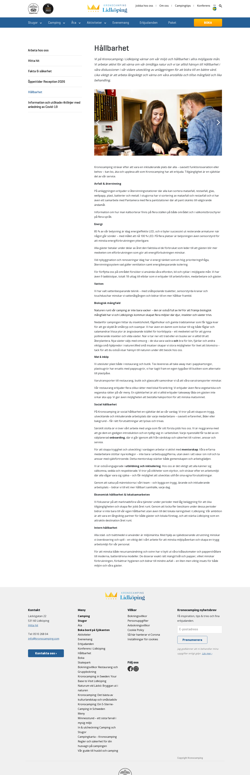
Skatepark (84, 662)
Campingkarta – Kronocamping (97, 737)
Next (218, 122)
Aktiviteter (94, 23)
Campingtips (183, 5)
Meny (81, 713)
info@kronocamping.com (43, 638)
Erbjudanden (149, 23)
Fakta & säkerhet (40, 71)
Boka (81, 658)
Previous (98, 122)
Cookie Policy (136, 630)
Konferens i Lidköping (91, 648)
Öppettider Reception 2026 (46, 82)
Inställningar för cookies (143, 639)
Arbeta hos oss (38, 50)
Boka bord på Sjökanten (94, 630)
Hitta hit (33, 61)
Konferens (203, 5)
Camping (54, 23)
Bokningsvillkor (137, 616)
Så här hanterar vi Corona (144, 634)
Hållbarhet (35, 92)
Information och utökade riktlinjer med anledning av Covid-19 (54, 104)
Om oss (164, 5)
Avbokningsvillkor (139, 625)
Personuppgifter (138, 621)
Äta (73, 23)
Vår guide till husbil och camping (98, 750)
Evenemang (120, 23)
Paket (172, 23)
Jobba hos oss (144, 5)
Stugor (33, 23)
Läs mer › (207, 653)
